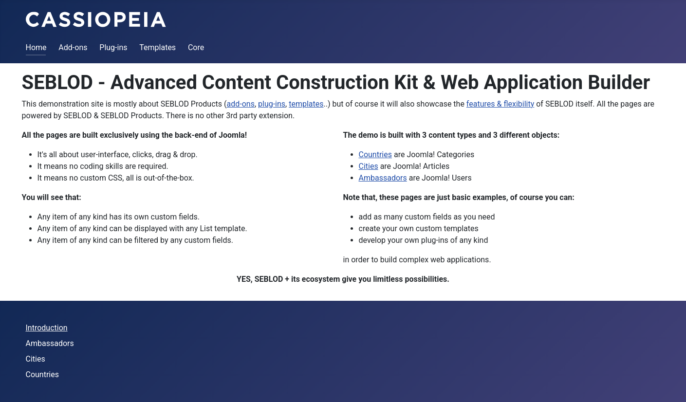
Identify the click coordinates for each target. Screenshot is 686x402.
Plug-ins (113, 47)
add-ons (241, 104)
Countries (375, 154)
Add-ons (72, 47)
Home (36, 47)
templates (306, 104)
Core (196, 47)
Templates (157, 47)
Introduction (47, 327)
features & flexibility (500, 104)
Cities (368, 166)
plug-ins (271, 104)
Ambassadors (383, 178)
